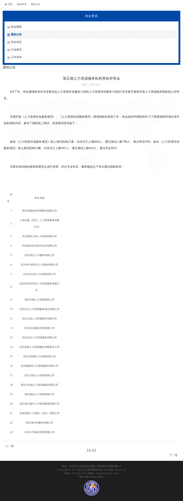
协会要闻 (16, 26)
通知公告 (35, 4)
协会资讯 (21, 4)
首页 (8, 4)
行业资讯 (16, 49)
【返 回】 (91, 450)
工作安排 (16, 57)
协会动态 (16, 42)
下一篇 (173, 455)
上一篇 (9, 445)
